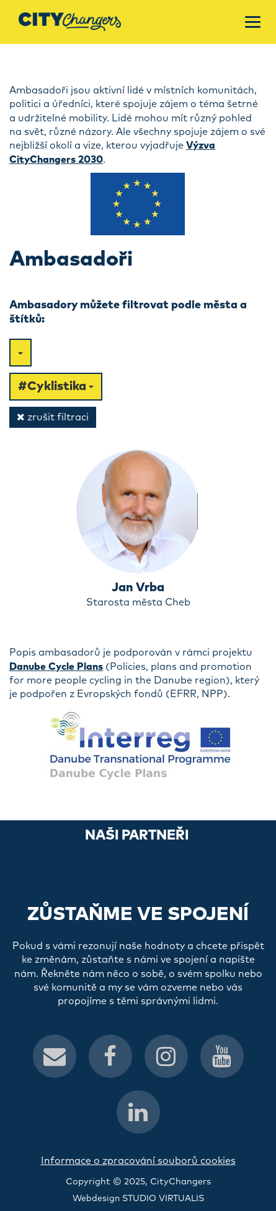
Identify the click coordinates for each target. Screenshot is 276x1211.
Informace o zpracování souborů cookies (138, 1161)
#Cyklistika (56, 386)
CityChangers (180, 1182)
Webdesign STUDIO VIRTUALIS (138, 1198)
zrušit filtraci (53, 417)
